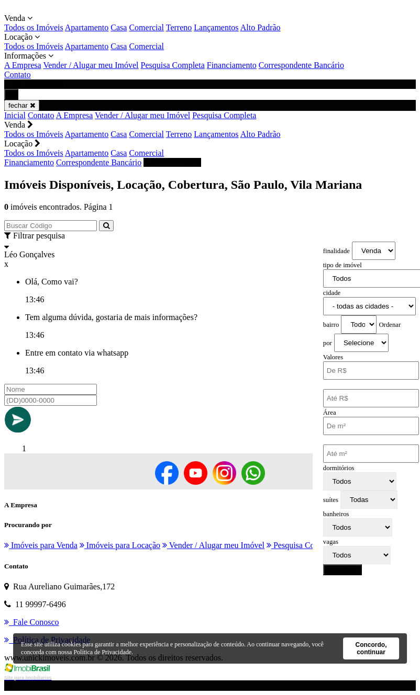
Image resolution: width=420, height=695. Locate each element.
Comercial (146, 27)
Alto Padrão (260, 27)
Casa (118, 27)
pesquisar (342, 570)
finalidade (336, 251)
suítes (330, 500)
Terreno (179, 27)
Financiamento (232, 65)
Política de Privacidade (102, 652)
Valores (333, 357)
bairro (331, 324)
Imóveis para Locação (120, 545)
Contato (17, 74)
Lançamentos (216, 27)
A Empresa (22, 65)
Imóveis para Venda (41, 545)
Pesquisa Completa (173, 65)
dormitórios (339, 468)
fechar (21, 105)
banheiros (336, 514)
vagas (330, 541)
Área (329, 412)
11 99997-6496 (172, 162)
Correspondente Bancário (301, 65)
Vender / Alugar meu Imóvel (90, 65)
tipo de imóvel (342, 265)
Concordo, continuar (370, 648)
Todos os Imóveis (33, 27)
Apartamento (87, 27)
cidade (331, 293)
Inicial (15, 115)
